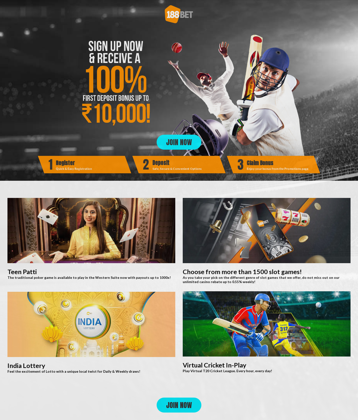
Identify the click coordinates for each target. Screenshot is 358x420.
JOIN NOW (179, 142)
